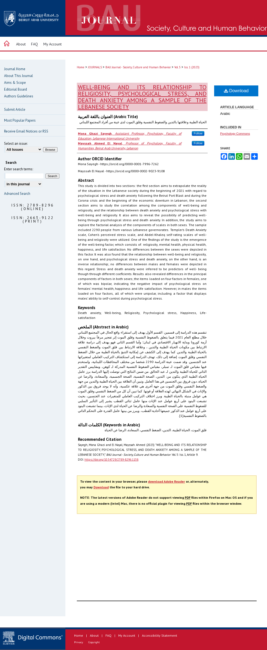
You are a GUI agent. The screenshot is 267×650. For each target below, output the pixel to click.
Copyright (94, 642)
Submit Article (14, 109)
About (94, 635)
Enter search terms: (18, 169)
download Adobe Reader (166, 481)
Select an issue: (16, 143)
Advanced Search (17, 193)
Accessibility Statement (159, 635)
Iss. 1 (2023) (191, 67)
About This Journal (18, 75)
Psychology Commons (235, 133)
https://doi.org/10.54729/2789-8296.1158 (111, 459)
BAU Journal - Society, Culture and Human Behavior (138, 67)
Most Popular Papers (20, 120)
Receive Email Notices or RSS (26, 131)
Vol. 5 (177, 67)
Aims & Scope (15, 82)
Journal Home (14, 69)
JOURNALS (95, 67)
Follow (198, 133)
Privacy (78, 642)
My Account (126, 635)
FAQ (108, 635)
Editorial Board (15, 89)
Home (80, 67)
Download (236, 90)
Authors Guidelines (18, 96)
